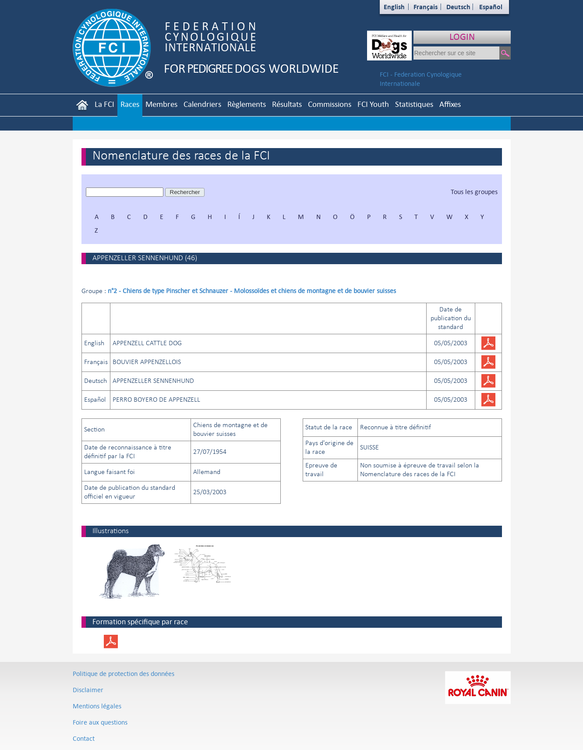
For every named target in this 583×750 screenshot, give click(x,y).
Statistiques (414, 104)
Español (490, 6)
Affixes (450, 104)
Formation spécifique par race (140, 621)
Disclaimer (88, 690)
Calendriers (202, 104)
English (394, 6)
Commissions (329, 104)
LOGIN (462, 36)
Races (129, 104)
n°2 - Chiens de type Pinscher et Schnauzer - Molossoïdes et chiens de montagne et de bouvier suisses (252, 291)
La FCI (104, 104)
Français (425, 6)
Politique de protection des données (123, 673)
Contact (84, 738)
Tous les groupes (474, 192)
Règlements (246, 104)
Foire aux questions (100, 722)
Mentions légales (97, 706)
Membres (161, 104)
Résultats (287, 104)
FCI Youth (373, 104)
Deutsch (458, 6)
